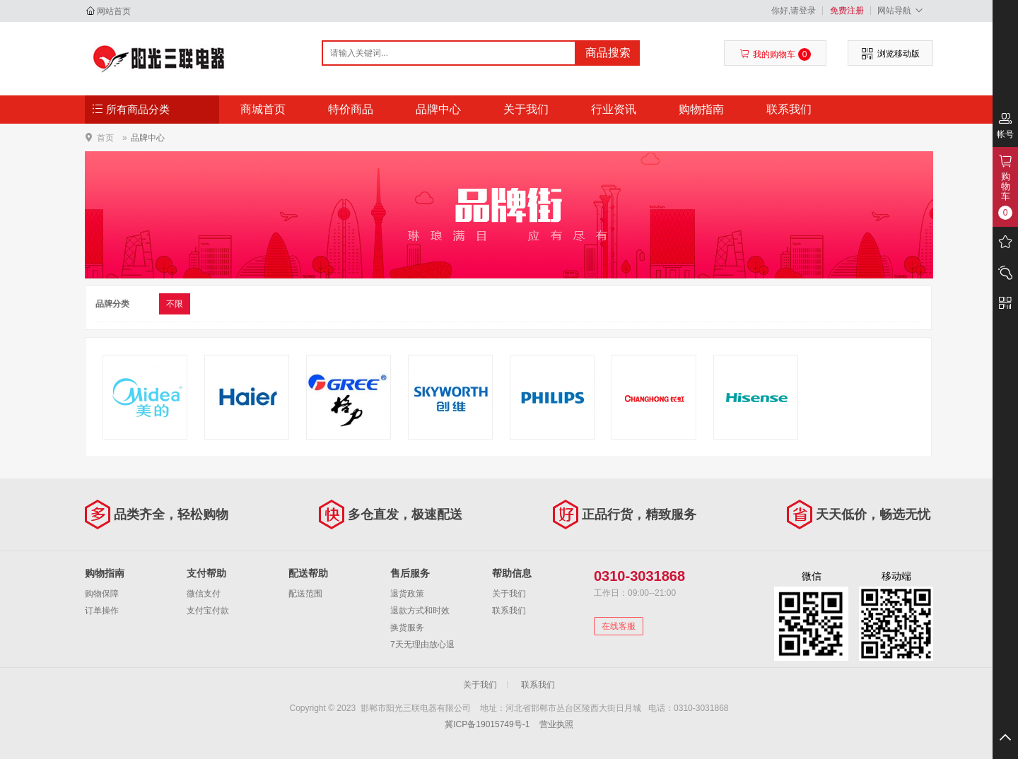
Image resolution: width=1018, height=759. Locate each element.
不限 (174, 304)
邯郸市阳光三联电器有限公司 (160, 58)
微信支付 (204, 594)
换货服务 (407, 627)
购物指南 (701, 109)
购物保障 (102, 594)
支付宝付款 (208, 611)
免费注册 (847, 11)
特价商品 (350, 109)
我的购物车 (775, 54)
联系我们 (789, 109)
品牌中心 (438, 109)
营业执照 (556, 724)
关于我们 (526, 109)
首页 (105, 137)
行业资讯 (613, 109)
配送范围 (305, 594)
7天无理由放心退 (422, 644)
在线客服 (619, 626)
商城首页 (263, 109)
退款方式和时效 (420, 611)
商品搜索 (608, 53)
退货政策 (407, 594)
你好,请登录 (793, 11)
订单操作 (102, 611)
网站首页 (114, 11)
